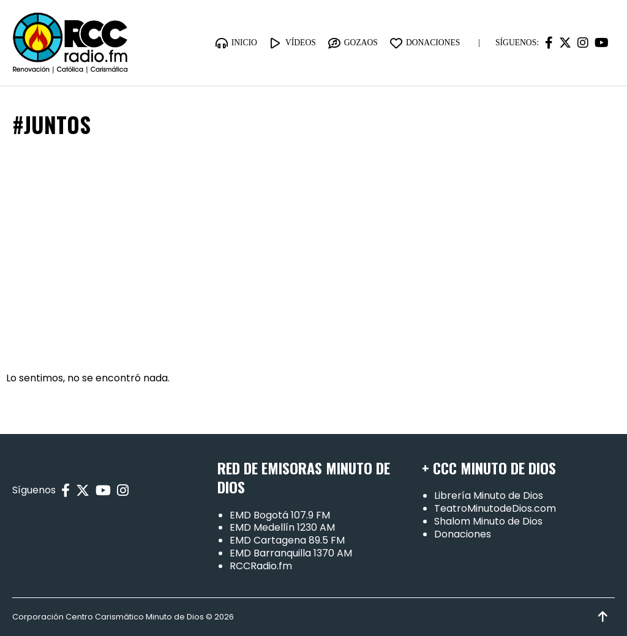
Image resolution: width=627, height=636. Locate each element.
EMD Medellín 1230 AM (282, 527)
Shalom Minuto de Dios (488, 521)
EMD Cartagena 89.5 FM (287, 540)
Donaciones (462, 534)
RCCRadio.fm (261, 566)
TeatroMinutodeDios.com (495, 508)
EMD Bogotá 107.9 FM (280, 515)
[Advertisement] (313, 255)
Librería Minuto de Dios (488, 495)
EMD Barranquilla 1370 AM (291, 553)
